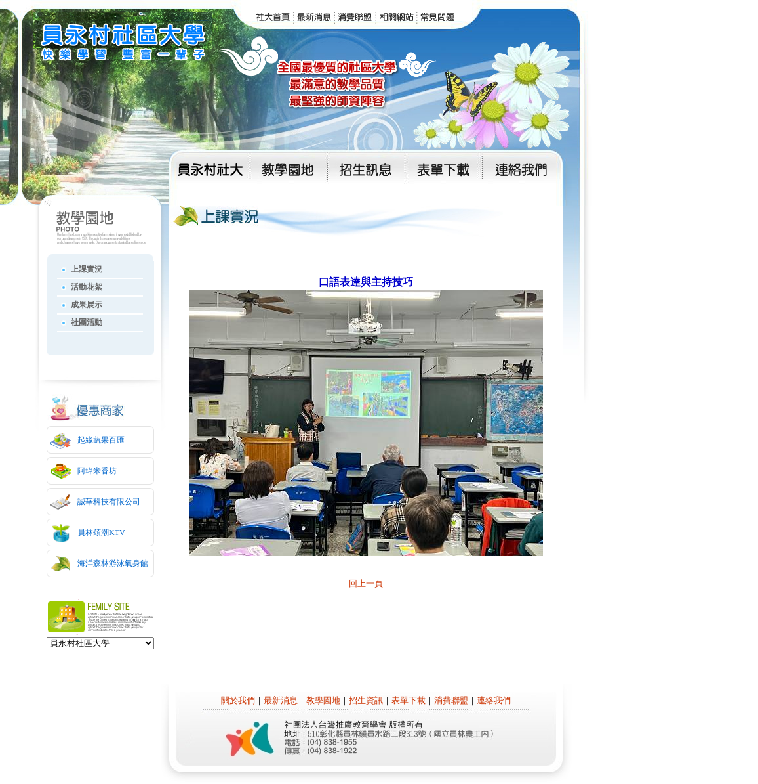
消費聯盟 (451, 700)
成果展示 (86, 304)
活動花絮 (86, 287)
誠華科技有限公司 (108, 501)
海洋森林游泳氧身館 (112, 563)
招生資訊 (366, 700)
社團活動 (86, 322)
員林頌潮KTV (101, 532)
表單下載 (408, 700)
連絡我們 (494, 700)
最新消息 (281, 700)
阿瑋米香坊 (97, 470)
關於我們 (238, 700)
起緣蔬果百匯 (101, 440)
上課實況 (86, 269)
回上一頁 (366, 583)
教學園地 (323, 700)
